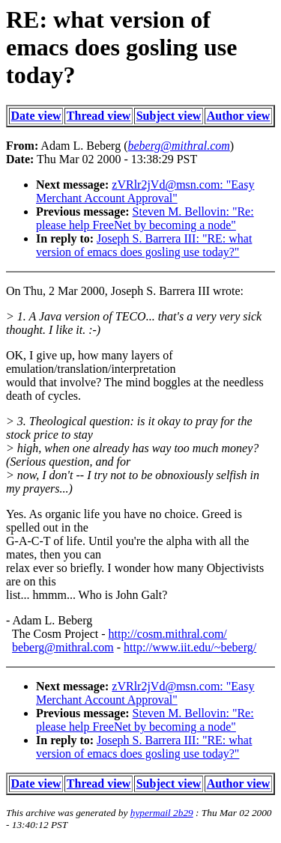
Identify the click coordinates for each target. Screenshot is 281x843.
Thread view (98, 115)
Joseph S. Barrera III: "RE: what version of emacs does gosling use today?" (144, 245)
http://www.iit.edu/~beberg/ (190, 647)
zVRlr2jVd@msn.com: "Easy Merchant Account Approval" (145, 191)
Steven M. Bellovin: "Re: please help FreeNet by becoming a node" (145, 218)
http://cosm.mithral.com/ (168, 633)
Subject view (169, 115)
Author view (239, 115)
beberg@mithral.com (63, 647)
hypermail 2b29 (161, 812)
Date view (36, 115)
